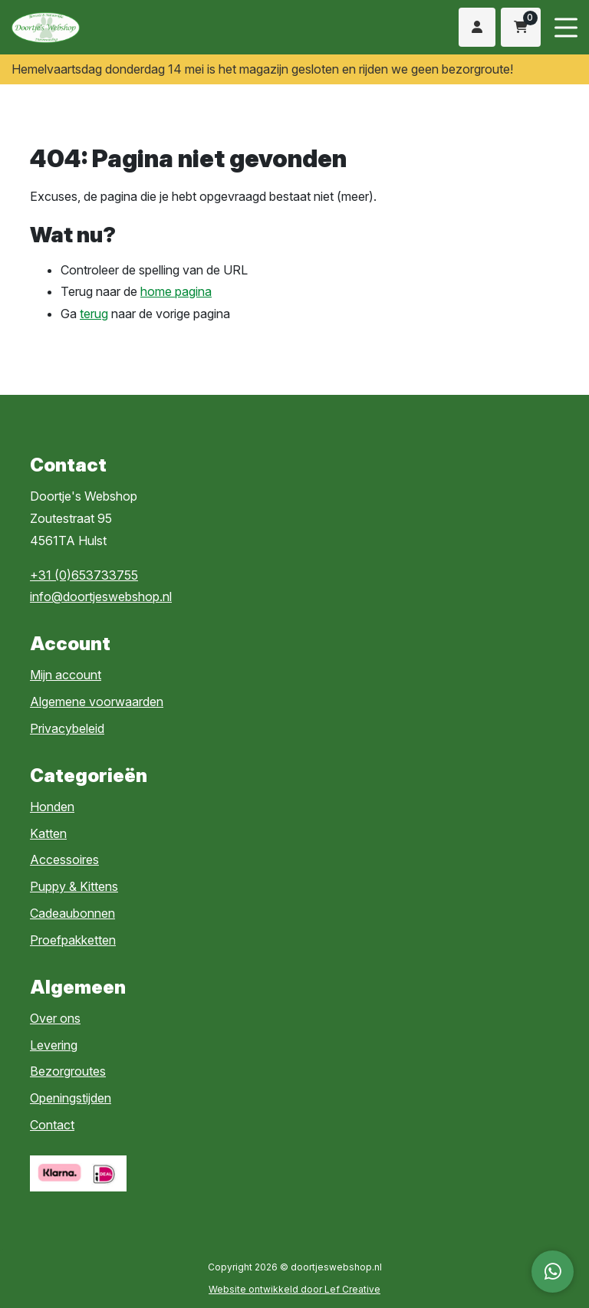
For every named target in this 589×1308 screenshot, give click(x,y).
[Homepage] (136, 26)
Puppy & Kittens (74, 886)
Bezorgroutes (68, 1071)
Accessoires (64, 859)
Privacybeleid (67, 728)
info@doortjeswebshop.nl (101, 596)
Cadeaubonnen (72, 913)
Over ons (55, 1018)
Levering (53, 1045)
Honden (52, 806)
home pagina (176, 291)
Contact (52, 1124)
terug (94, 313)
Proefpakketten (73, 940)
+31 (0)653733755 (84, 575)
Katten (48, 833)
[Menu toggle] (565, 27)
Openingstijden (70, 1098)
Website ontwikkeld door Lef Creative (294, 1289)
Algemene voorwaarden (96, 701)
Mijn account (65, 674)
